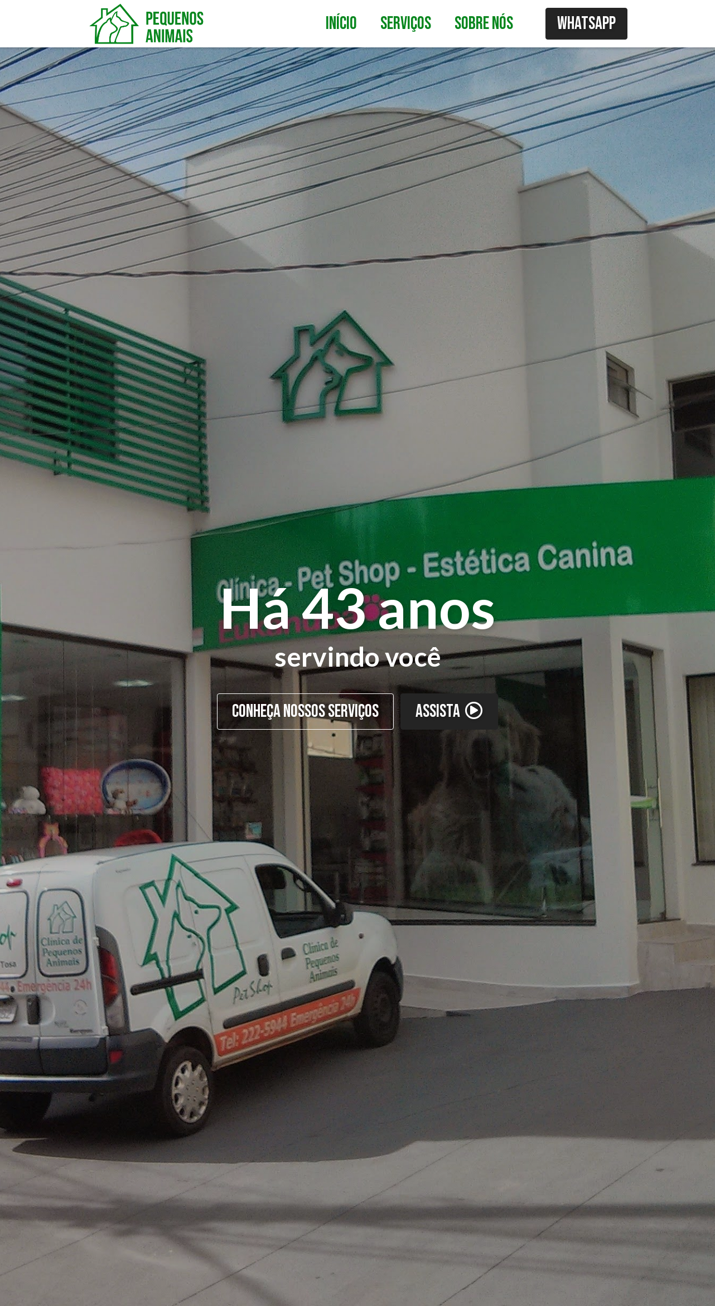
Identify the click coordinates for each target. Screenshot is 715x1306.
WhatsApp (586, 24)
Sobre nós (484, 24)
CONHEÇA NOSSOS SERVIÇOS (305, 711)
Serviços (405, 24)
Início (341, 24)
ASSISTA (449, 711)
